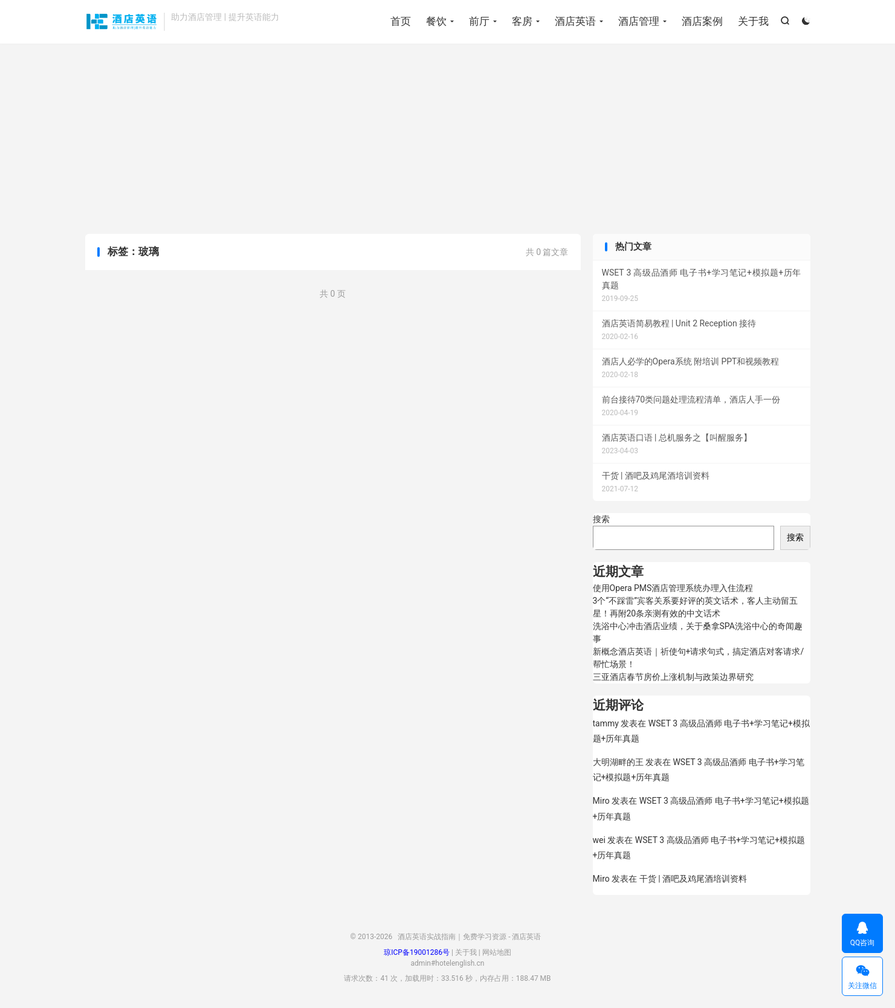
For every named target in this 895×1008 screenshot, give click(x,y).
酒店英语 (575, 21)
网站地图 (496, 952)
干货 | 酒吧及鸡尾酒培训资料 (693, 879)
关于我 (753, 21)
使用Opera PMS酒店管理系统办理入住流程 (673, 588)
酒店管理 (638, 21)
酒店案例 (702, 21)
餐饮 (436, 21)
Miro (601, 801)
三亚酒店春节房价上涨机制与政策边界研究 (673, 677)
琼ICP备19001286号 (417, 952)
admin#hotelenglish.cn (448, 963)
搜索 (601, 519)
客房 (522, 21)
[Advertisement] (447, 140)
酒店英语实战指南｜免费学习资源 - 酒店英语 (121, 21)
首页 (400, 21)
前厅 (479, 21)
